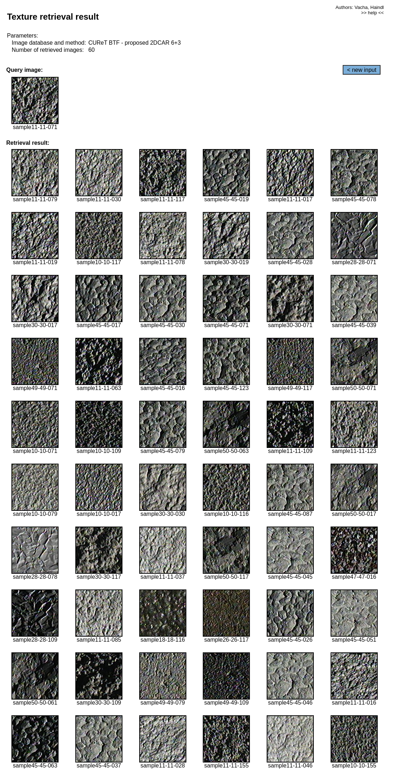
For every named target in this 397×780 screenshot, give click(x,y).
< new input (361, 70)
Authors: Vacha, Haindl (360, 7)
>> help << (372, 12)
